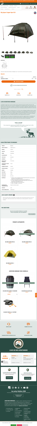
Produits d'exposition (26, 416)
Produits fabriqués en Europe (27, 413)
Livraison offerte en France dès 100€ (9, 335)
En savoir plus (9, 377)
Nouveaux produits (27, 411)
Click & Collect (17, 413)
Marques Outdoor (27, 408)
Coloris (2, 77)
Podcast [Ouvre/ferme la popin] (36, 295)
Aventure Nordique (10, 400)
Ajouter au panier (19, 81)
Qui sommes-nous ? (9, 408)
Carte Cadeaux (26, 417)
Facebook (16, 388)
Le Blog (9, 387)
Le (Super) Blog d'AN (9, 409)
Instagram (13, 388)
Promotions (26, 409)
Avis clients (17, 416)
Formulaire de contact (17, 409)
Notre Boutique (17, 412)
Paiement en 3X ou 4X (28, 326)
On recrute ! (8, 411)
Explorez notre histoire (23, 405)
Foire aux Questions (18, 410)
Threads (19, 388)
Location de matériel (18, 415)
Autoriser (7, 57)
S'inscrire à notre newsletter (18, 396)
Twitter (21, 388)
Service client (8, 326)
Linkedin (27, 388)
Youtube (24, 388)
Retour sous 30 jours (28, 335)
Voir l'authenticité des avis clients (5, 361)
